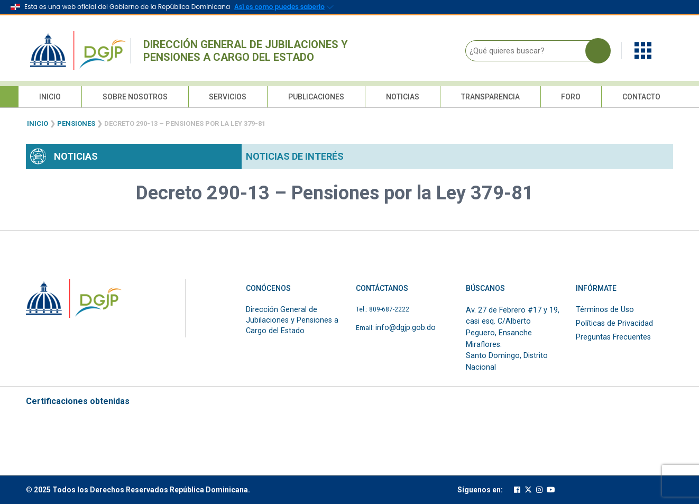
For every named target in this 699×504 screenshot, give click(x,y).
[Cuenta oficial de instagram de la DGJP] (539, 489)
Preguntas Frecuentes (613, 337)
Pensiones (76, 123)
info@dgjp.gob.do (405, 327)
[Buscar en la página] (598, 50)
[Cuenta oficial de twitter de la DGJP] (528, 489)
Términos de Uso (605, 309)
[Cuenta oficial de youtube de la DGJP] (551, 489)
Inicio (50, 97)
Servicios (227, 97)
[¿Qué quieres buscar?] (535, 50)
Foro (571, 97)
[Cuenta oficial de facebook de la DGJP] (517, 489)
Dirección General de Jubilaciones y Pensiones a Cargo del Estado (245, 50)
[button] (642, 50)
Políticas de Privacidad (614, 323)
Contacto (641, 97)
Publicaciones (316, 97)
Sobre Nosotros (135, 97)
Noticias (402, 97)
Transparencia (490, 97)
